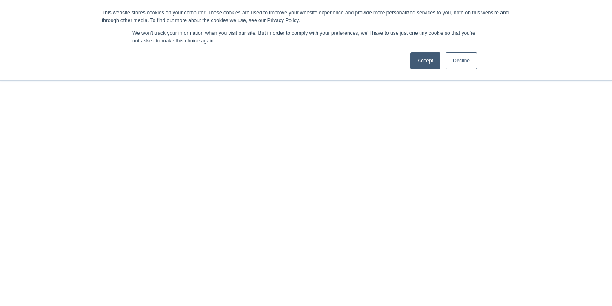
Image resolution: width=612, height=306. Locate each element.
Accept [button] (425, 61)
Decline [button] (461, 61)
